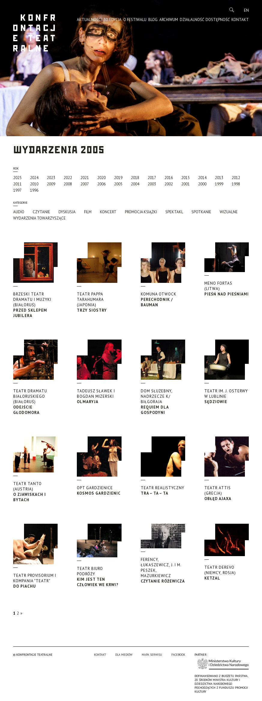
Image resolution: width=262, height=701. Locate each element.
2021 (84, 177)
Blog (153, 19)
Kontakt (240, 19)
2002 (168, 184)
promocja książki (141, 211)
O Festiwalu (134, 19)
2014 (202, 177)
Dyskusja (67, 211)
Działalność (192, 19)
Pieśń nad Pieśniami (226, 289)
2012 (236, 177)
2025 (17, 177)
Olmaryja (99, 396)
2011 (17, 184)
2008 (68, 184)
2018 (135, 177)
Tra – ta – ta (163, 490)
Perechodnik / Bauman (163, 299)
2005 (118, 184)
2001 (185, 184)
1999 (219, 184)
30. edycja (113, 19)
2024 (34, 177)
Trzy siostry (99, 302)
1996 (34, 190)
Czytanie (41, 211)
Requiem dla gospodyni (163, 401)
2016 (168, 177)
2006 (101, 184)
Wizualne (229, 211)
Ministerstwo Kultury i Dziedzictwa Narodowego (223, 664)
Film (88, 211)
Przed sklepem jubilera (35, 305)
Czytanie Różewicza (163, 570)
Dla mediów (123, 655)
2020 (101, 177)
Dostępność (218, 19)
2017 (152, 177)
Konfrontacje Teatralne (34, 33)
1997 (17, 190)
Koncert (108, 211)
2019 (118, 177)
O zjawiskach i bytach (35, 491)
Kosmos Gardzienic (99, 490)
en (246, 10)
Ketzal (226, 573)
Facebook (178, 655)
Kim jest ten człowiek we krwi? (99, 576)
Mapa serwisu (152, 655)
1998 (236, 184)
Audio (18, 211)
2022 (68, 177)
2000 (202, 184)
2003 (152, 184)
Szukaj (231, 9)
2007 (84, 184)
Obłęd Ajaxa (226, 493)
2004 (135, 184)
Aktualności (89, 19)
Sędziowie (226, 396)
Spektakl (174, 211)
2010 (34, 184)
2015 (185, 177)
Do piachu (35, 581)
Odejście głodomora (35, 401)
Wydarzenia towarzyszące (39, 218)
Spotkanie (201, 211)
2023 (51, 177)
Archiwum (168, 19)
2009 (51, 184)
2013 (219, 177)
